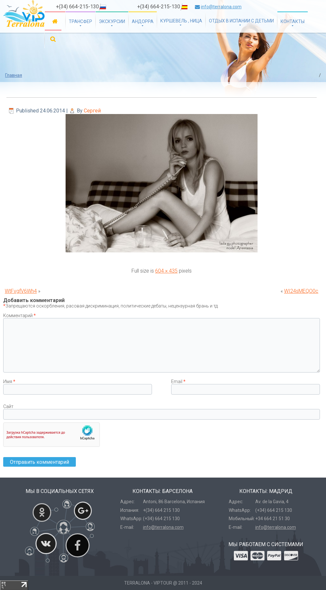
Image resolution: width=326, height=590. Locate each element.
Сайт (8, 406)
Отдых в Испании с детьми (241, 20)
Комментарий (19, 315)
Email (178, 381)
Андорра (143, 21)
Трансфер (80, 21)
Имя (9, 381)
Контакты (293, 21)
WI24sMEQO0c (301, 291)
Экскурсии (112, 21)
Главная (55, 21)
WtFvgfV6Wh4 (21, 291)
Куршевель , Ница (181, 20)
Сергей (92, 111)
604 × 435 (166, 271)
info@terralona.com (221, 6)
